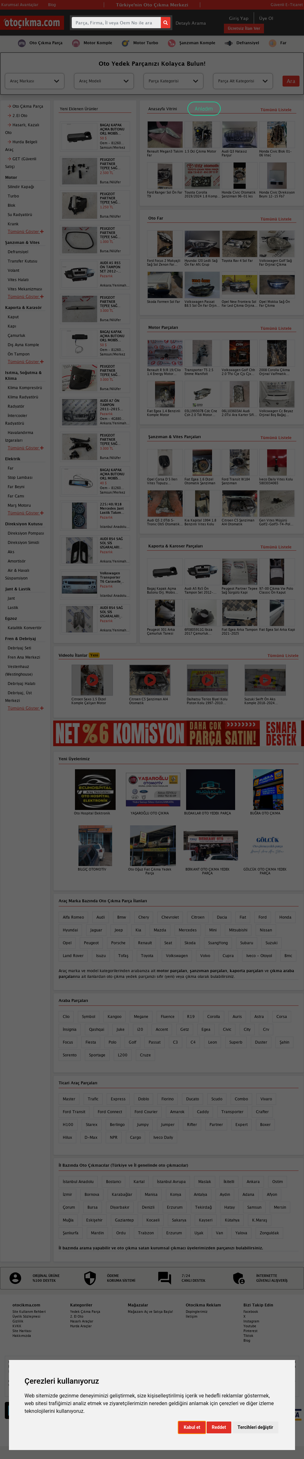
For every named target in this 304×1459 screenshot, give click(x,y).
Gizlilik (17, 1321)
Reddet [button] (219, 1427)
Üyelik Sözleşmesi (26, 1316)
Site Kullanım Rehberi (29, 1311)
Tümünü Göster (26, 512)
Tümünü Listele (276, 547)
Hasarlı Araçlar (81, 1321)
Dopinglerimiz (197, 1311)
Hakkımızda (21, 1336)
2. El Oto (76, 1316)
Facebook (250, 1311)
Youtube (249, 1326)
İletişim (191, 1316)
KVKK (16, 1326)
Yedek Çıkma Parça (85, 1311)
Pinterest (250, 1331)
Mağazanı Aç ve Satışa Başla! (150, 1311)
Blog (246, 1340)
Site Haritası (21, 1331)
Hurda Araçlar (81, 1326)
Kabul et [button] (192, 1427)
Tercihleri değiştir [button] (255, 1427)
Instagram (251, 1321)
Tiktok (248, 1336)
